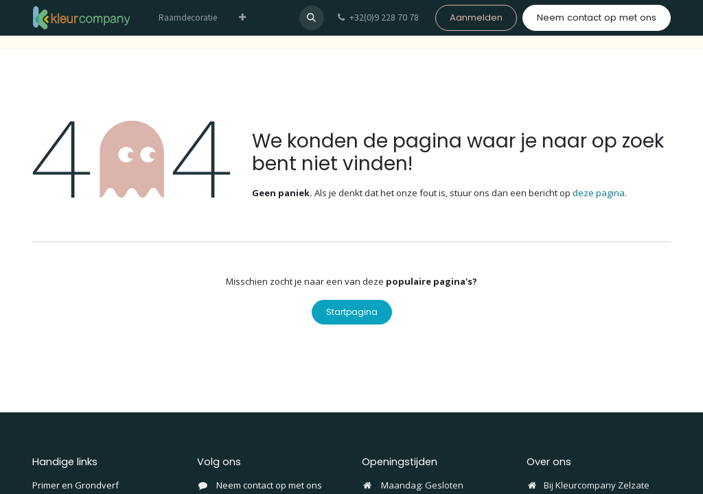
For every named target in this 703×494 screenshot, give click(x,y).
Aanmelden (476, 17)
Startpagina (352, 312)
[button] (311, 17)
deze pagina (599, 193)
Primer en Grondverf (75, 485)
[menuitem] (188, 18)
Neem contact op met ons (596, 17)
